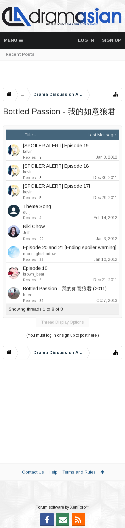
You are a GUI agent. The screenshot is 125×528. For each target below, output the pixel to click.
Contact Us (33, 472)
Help (53, 472)
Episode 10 (35, 268)
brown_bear (33, 274)
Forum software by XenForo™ (63, 507)
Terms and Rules (79, 472)
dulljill (28, 212)
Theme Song (37, 206)
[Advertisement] (62, 74)
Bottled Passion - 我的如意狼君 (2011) (65, 288)
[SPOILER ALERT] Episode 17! (56, 186)
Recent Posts (20, 54)
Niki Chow (34, 226)
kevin (28, 151)
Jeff (26, 232)
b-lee (27, 295)
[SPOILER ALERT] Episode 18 (56, 166)
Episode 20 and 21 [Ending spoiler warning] (69, 247)
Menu (13, 40)
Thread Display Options (62, 322)
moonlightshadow (39, 253)
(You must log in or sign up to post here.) (62, 335)
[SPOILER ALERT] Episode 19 (56, 145)
